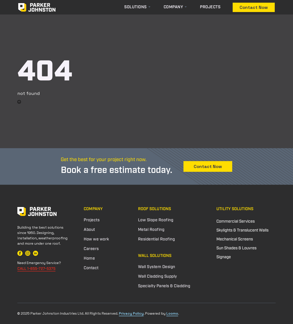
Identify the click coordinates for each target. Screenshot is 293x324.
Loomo (172, 313)
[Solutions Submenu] (153, 7)
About (89, 230)
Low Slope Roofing (155, 220)
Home (89, 259)
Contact (91, 268)
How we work (96, 240)
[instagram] (27, 253)
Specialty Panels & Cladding (164, 286)
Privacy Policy (131, 313)
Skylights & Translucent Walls (242, 230)
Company (173, 7)
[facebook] (19, 253)
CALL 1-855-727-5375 (36, 269)
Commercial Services (235, 221)
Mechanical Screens (234, 239)
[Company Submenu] (187, 7)
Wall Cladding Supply (157, 277)
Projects (210, 7)
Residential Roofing (156, 240)
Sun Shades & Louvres (236, 248)
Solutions (135, 7)
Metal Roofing (151, 230)
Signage (223, 257)
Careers (91, 249)
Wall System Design (156, 267)
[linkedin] (35, 253)
